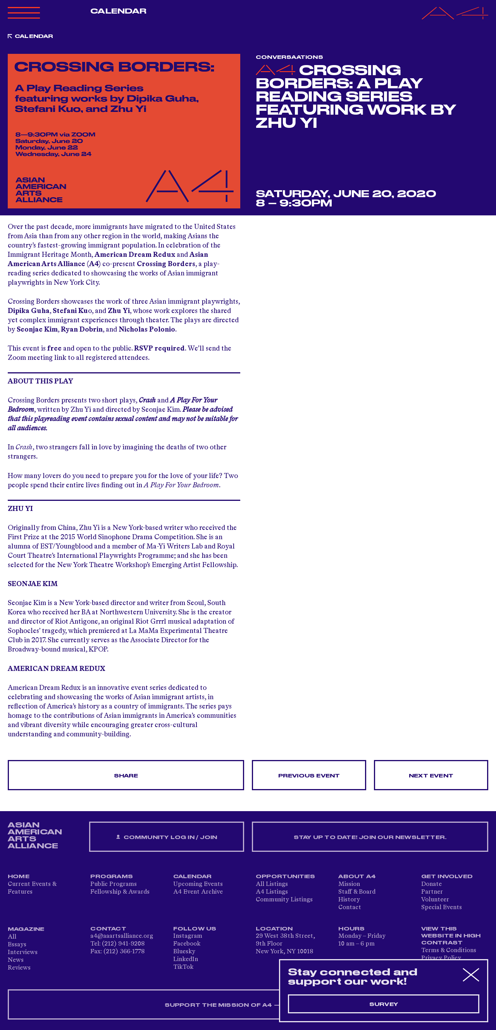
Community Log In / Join (166, 837)
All (12, 937)
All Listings (272, 884)
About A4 (357, 876)
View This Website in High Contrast (451, 936)
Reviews (19, 968)
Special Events (441, 907)
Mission (349, 884)
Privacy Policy (441, 958)
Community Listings (284, 900)
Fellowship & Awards (120, 892)
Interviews (23, 952)
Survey (383, 1004)
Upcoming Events (198, 884)
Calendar (118, 11)
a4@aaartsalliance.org (121, 936)
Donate (431, 884)
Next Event (431, 776)
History (349, 900)
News (16, 960)
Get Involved (447, 876)
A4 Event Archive (198, 892)
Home (18, 876)
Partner (432, 892)
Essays (17, 945)
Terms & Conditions (448, 950)
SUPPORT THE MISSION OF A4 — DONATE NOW (248, 1005)
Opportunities (285, 876)
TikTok (183, 967)
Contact (349, 907)
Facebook (186, 944)
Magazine (26, 929)
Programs (111, 876)
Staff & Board (356, 892)
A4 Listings (272, 892)
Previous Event (309, 776)
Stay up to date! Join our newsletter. (370, 837)
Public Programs (113, 884)
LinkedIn (185, 959)
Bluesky (184, 952)
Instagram (187, 936)
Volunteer (435, 900)
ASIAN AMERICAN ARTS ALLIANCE (35, 835)
